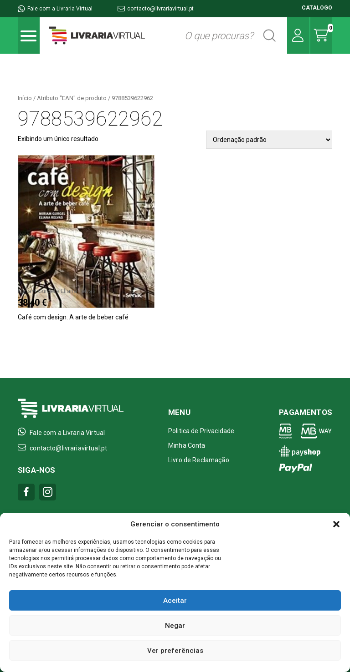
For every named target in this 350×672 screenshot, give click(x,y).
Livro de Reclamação (198, 460)
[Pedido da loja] (269, 140)
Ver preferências (175, 651)
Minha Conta (187, 445)
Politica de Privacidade (201, 431)
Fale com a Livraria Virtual (55, 9)
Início (25, 98)
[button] (336, 524)
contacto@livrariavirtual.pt (156, 8)
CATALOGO (317, 8)
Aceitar (175, 600)
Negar (175, 625)
